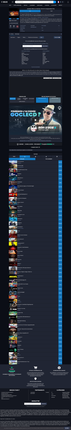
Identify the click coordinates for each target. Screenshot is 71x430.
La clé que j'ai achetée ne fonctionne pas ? (9, 395)
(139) (47, 144)
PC (51, 392)
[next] (18, 18)
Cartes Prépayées (65, 393)
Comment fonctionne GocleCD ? (7, 392)
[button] (68, 2)
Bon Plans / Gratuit (65, 394)
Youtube (47, 392)
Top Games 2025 (65, 396)
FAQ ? (2, 397)
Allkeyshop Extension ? (5, 398)
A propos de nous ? (4, 393)
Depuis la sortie (12, 98)
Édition (24, 37)
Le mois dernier (31, 98)
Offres (11, 34)
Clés (41, 37)
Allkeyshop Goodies (66, 397)
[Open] (12, 2)
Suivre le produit (22, 101)
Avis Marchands (65, 395)
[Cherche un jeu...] (35, 2)
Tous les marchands (35, 67)
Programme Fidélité (66, 392)
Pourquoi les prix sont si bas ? (6, 394)
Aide (67, 428)
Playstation (53, 395)
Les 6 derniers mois (25, 99)
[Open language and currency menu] (61, 2)
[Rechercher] (54, 2)
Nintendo (53, 397)
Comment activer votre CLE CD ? (7, 396)
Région (18, 37)
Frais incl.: (57, 37)
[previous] (10, 18)
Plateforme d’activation (33, 37)
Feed (51, 11)
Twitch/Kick (33, 392)
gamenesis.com (33, 27)
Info (30, 11)
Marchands (33, 393)
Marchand (13, 37)
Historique (16, 34)
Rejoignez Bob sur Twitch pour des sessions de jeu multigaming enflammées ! (35, 140)
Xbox (52, 394)
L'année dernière (19, 99)
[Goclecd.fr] (4, 2)
